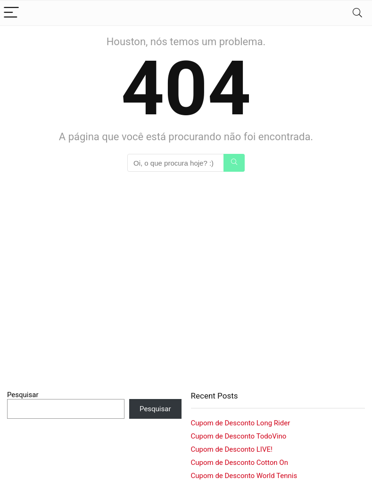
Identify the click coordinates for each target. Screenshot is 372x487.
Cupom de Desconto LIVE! (232, 449)
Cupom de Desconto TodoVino (239, 436)
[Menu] (11, 12)
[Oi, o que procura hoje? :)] (234, 163)
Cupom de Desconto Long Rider (240, 423)
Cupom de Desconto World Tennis (244, 475)
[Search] (357, 12)
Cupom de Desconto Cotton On (239, 462)
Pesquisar (23, 395)
